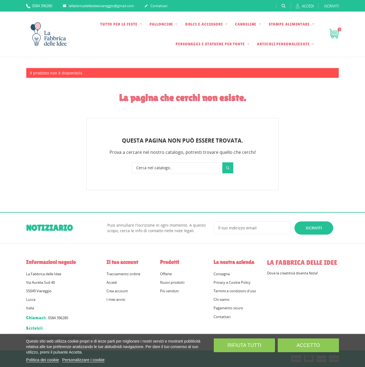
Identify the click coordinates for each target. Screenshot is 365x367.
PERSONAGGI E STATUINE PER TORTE (211, 44)
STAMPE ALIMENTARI (290, 24)
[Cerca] (176, 167)
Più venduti (169, 290)
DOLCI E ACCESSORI (204, 24)
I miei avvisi (115, 299)
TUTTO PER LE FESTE (119, 24)
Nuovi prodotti (172, 282)
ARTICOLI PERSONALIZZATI (284, 44)
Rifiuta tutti (244, 345)
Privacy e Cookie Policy (232, 282)
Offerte (166, 273)
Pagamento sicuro (228, 307)
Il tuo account (122, 262)
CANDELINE (246, 24)
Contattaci (155, 6)
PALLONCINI (162, 24)
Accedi (111, 282)
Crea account (117, 290)
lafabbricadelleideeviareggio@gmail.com (98, 6)
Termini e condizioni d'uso (235, 290)
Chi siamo (221, 299)
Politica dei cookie (42, 359)
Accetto (308, 345)
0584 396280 (39, 5)
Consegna (222, 273)
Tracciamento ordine (123, 273)
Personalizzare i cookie (83, 359)
